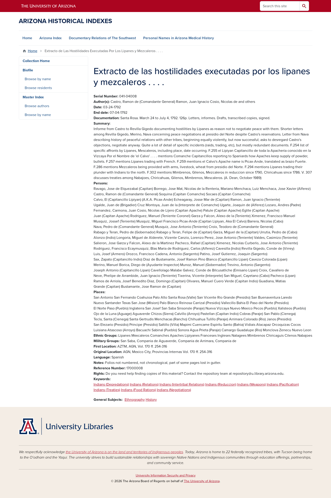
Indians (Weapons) (251, 384)
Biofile (28, 70)
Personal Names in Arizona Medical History (178, 38)
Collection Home (36, 61)
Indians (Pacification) (283, 384)
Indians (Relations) (144, 384)
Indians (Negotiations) (174, 390)
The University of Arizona (202, 481)
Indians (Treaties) (107, 390)
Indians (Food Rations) (138, 390)
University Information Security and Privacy (166, 475)
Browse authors (37, 106)
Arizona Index (50, 38)
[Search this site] (280, 6)
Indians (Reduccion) (220, 384)
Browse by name (38, 79)
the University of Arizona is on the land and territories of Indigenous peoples (124, 452)
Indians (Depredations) (111, 384)
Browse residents (38, 88)
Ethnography (135, 399)
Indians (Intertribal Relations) (181, 384)
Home (27, 38)
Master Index (33, 97)
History (151, 399)
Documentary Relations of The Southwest (102, 38)
